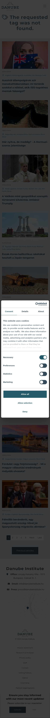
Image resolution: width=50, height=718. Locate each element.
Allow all (25, 394)
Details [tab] (25, 311)
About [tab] (41, 311)
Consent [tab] (9, 311)
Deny (25, 411)
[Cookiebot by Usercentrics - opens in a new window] (35, 304)
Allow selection (25, 403)
